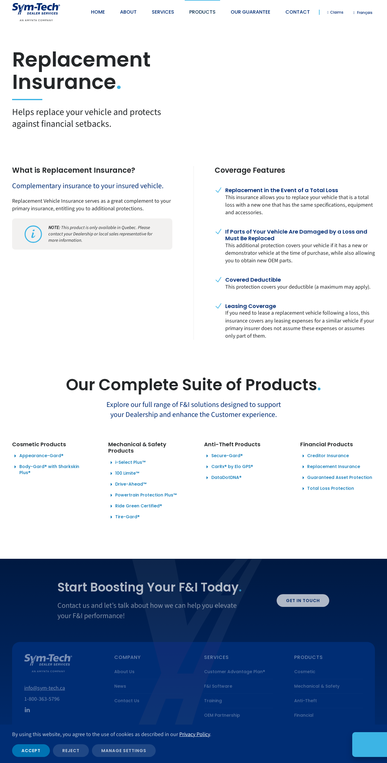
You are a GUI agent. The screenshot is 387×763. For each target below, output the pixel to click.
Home (98, 11)
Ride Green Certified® (135, 506)
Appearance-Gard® (37, 456)
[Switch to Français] (362, 13)
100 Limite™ (123, 473)
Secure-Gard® (223, 456)
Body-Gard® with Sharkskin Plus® (45, 469)
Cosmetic (304, 672)
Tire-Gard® (124, 517)
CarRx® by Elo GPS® (228, 466)
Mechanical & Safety (317, 686)
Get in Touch (303, 601)
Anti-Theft (305, 701)
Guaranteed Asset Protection (336, 477)
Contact (297, 11)
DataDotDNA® (223, 477)
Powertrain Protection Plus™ (142, 495)
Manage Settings (123, 751)
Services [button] (163, 11)
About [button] (128, 11)
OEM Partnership (222, 715)
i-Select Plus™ (127, 462)
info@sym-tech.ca (44, 688)
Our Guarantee (250, 11)
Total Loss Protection (327, 488)
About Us (124, 672)
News (120, 686)
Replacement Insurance (330, 466)
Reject (71, 751)
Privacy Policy (194, 734)
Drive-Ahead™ (127, 484)
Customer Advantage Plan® (234, 672)
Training (213, 701)
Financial (304, 715)
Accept (31, 751)
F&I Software (218, 686)
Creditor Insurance (324, 456)
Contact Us (126, 701)
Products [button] (202, 11)
